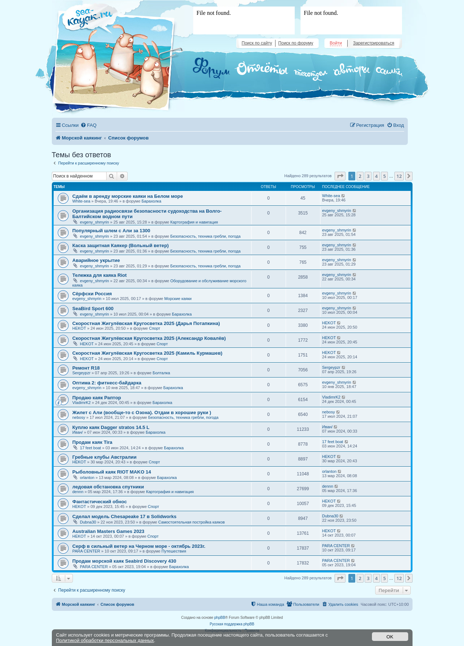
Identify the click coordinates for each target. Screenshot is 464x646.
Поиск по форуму (295, 43)
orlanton (87, 477)
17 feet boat (90, 448)
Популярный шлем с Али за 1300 (111, 230)
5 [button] (384, 176)
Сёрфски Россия (92, 293)
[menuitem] (88, 125)
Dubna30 (88, 522)
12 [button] (399, 176)
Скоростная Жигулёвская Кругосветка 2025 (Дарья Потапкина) (146, 323)
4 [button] (376, 176)
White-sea (81, 201)
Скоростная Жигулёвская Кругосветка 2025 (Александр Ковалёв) (149, 338)
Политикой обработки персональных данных (105, 640)
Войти (336, 43)
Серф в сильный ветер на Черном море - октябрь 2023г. (139, 546)
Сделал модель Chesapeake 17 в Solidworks (124, 516)
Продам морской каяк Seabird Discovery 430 (124, 561)
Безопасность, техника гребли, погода (205, 236)
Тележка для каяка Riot (99, 275)
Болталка (161, 373)
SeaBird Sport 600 (93, 308)
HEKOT (79, 328)
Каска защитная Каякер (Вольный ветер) (120, 245)
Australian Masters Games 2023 (108, 531)
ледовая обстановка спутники (108, 486)
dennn (78, 491)
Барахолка (151, 201)
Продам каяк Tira (92, 442)
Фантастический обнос (99, 501)
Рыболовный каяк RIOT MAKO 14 (111, 472)
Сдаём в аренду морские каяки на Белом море (127, 196)
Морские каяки (177, 298)
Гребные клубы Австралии (104, 457)
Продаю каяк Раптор (96, 397)
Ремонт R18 (86, 368)
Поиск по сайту (257, 43)
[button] (340, 176)
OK (389, 636)
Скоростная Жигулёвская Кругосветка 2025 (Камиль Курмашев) (147, 353)
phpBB (219, 618)
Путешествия (174, 551)
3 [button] (368, 176)
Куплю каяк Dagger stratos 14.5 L (111, 427)
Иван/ (77, 432)
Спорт (154, 328)
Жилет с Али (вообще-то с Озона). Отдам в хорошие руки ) (141, 412)
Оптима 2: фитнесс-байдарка (106, 382)
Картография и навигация (194, 222)
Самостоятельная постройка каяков (191, 522)
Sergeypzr (81, 373)
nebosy (78, 417)
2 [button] (360, 176)
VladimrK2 (81, 402)
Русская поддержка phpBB (232, 624)
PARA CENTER (86, 551)
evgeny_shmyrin (94, 222)
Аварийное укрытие (96, 260)
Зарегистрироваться (373, 43)
